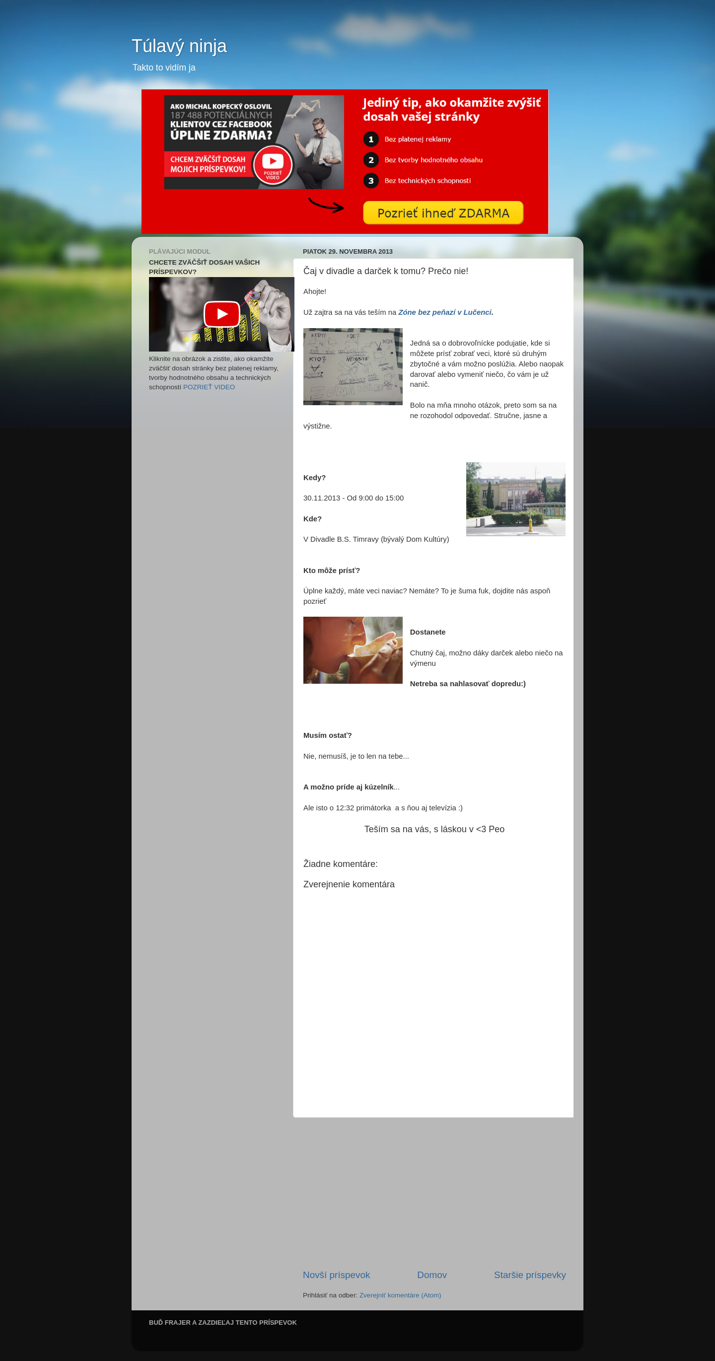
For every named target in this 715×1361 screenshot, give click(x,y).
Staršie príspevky (530, 1275)
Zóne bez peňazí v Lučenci (444, 312)
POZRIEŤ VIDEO (209, 387)
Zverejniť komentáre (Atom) (400, 1295)
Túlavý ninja (179, 46)
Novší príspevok (336, 1275)
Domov (432, 1275)
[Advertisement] (434, 1193)
